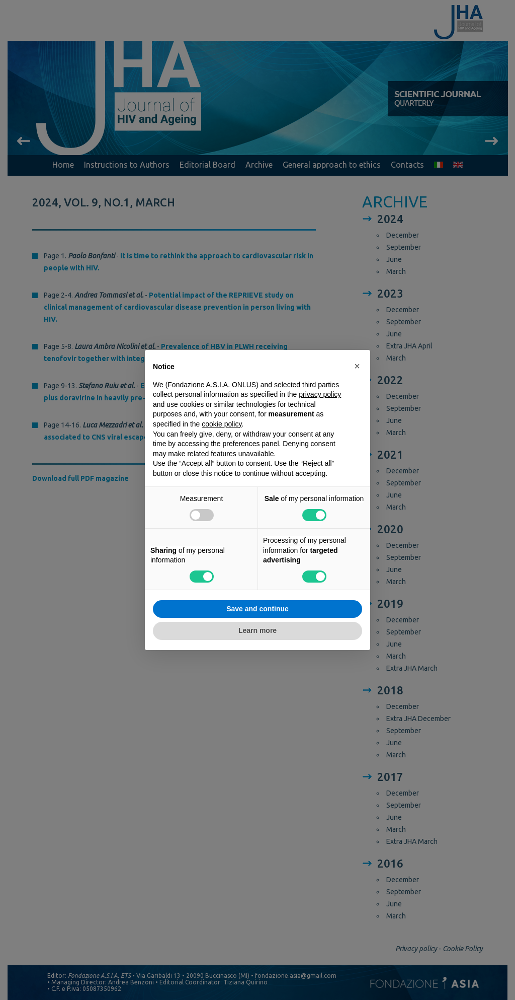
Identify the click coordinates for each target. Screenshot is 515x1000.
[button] (357, 366)
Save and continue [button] (257, 609)
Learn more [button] (257, 630)
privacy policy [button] (320, 394)
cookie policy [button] (221, 424)
